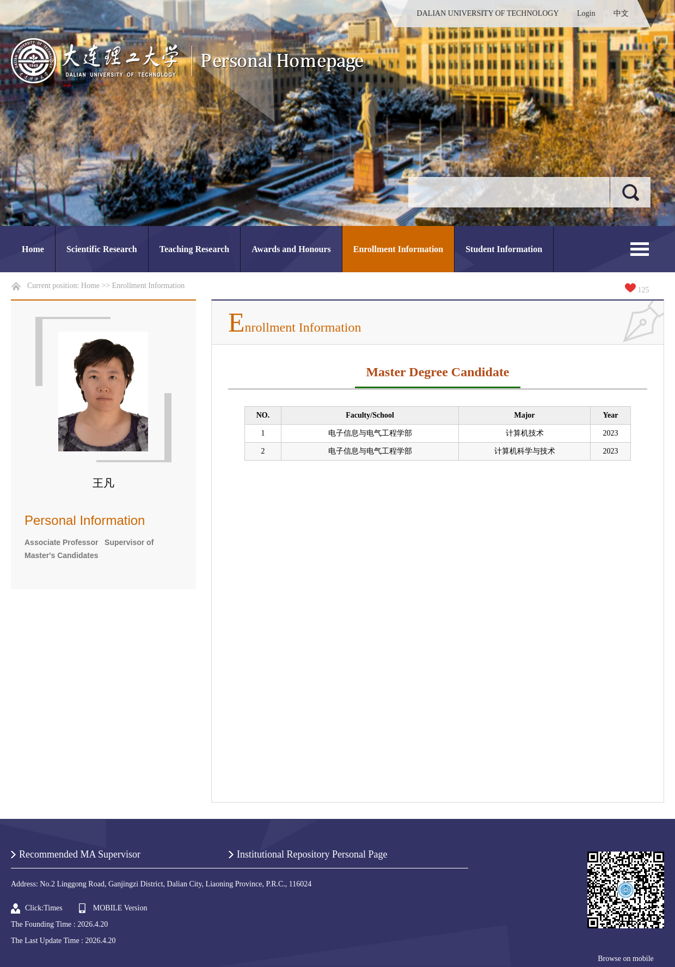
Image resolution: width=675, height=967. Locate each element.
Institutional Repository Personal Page (312, 854)
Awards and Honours (291, 249)
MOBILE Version (120, 908)
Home (33, 249)
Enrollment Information (398, 249)
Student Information (503, 249)
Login (586, 13)
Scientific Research (101, 249)
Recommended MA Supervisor (79, 854)
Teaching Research (194, 249)
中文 (621, 13)
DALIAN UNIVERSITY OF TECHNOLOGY (488, 13)
